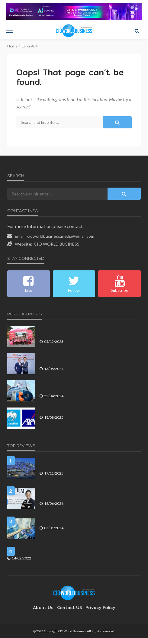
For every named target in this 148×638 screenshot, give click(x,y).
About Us (46, 607)
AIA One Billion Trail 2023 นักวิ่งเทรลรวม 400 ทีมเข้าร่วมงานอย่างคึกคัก (89, 331)
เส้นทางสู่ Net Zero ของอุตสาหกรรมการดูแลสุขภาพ (82, 520)
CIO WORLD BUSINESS (56, 243)
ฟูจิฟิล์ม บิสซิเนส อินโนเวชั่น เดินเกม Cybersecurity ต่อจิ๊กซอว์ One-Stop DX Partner (90, 493)
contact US (69, 607)
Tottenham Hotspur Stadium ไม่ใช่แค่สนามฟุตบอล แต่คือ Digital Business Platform (87, 463)
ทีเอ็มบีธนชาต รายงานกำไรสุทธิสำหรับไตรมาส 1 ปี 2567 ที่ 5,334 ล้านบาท (88, 386)
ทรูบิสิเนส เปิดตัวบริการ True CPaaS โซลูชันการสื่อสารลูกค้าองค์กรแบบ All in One (89, 358)
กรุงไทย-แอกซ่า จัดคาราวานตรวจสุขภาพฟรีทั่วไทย (82, 410)
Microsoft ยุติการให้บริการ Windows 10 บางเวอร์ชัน (49, 551)
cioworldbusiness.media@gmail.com (60, 236)
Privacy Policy (97, 607)
